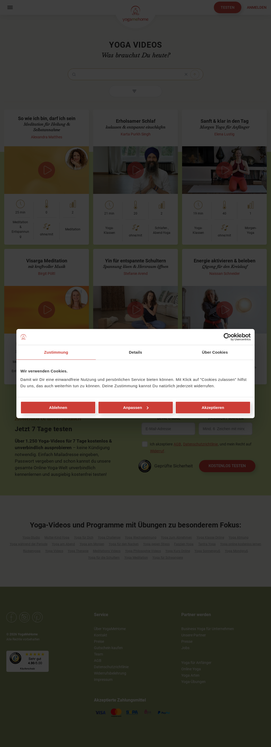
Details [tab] (135, 352)
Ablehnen (58, 407)
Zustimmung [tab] (56, 352)
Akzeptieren (213, 407)
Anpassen (135, 407)
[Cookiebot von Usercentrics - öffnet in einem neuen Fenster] (227, 337)
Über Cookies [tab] (215, 352)
